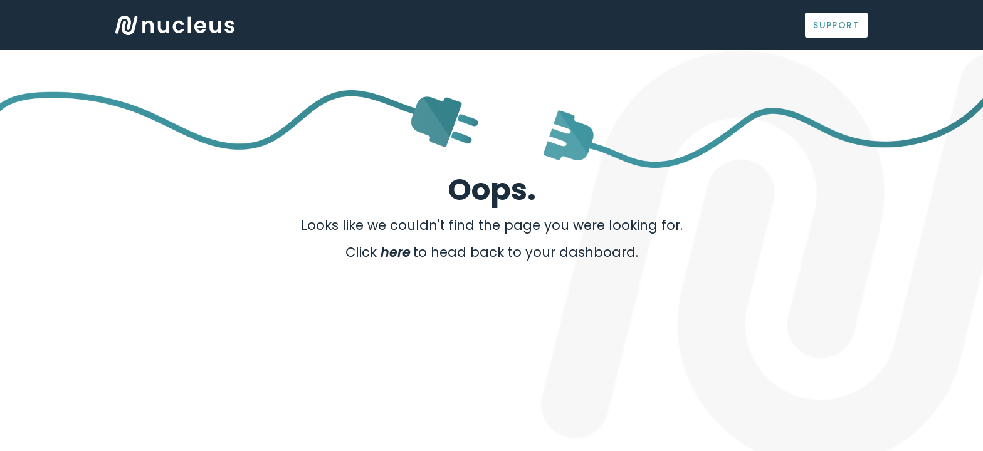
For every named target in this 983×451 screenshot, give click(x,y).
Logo (174, 25)
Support (836, 25)
